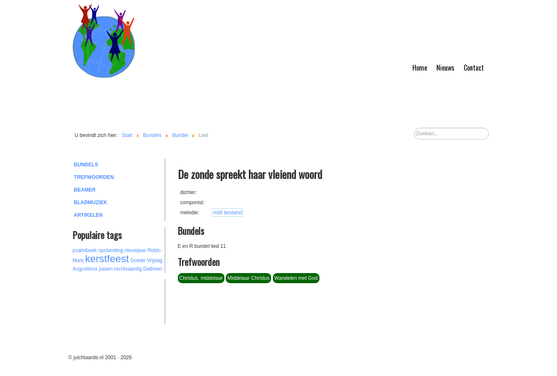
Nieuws (445, 68)
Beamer (85, 190)
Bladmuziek (90, 202)
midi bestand (227, 213)
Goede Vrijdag (146, 260)
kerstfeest (107, 258)
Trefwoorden (94, 177)
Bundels (86, 165)
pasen (106, 269)
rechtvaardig (128, 269)
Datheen (152, 269)
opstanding (110, 250)
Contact (474, 68)
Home (419, 68)
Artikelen (88, 215)
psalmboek (85, 250)
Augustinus (85, 269)
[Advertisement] (119, 300)
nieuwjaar (135, 250)
